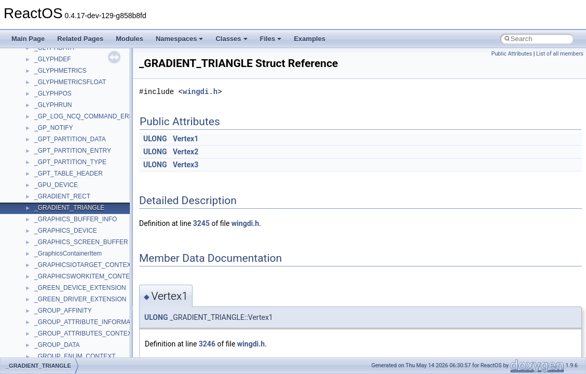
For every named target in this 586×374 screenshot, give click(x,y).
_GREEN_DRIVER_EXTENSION (80, 299)
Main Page (28, 39)
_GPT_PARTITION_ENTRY (72, 150)
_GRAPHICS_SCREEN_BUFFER (81, 242)
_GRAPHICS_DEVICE (65, 230)
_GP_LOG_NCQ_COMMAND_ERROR (88, 116)
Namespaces (179, 39)
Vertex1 (185, 139)
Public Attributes (511, 53)
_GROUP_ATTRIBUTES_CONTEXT (84, 333)
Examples (309, 39)
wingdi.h (200, 92)
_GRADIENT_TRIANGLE (69, 207)
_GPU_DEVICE (56, 185)
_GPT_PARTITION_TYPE (70, 162)
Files (271, 39)
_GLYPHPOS (53, 93)
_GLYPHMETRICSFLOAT (70, 82)
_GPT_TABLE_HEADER (68, 173)
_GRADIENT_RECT (62, 196)
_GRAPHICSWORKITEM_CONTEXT (86, 276)
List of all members (559, 53)
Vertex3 (185, 165)
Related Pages (80, 39)
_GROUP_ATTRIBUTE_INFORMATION (89, 322)
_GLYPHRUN (53, 105)
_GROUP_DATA (57, 345)
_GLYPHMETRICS (60, 70)
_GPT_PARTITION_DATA (70, 139)
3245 (201, 223)
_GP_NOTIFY (53, 127)
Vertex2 (185, 152)
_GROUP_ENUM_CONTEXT (75, 356)
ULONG (155, 139)
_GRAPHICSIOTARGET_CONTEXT (84, 265)
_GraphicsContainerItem (68, 253)
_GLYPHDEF (52, 59)
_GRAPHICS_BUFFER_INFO (75, 219)
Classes (231, 39)
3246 (207, 344)
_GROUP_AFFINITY (63, 310)
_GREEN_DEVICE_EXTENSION (80, 287)
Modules (129, 39)
